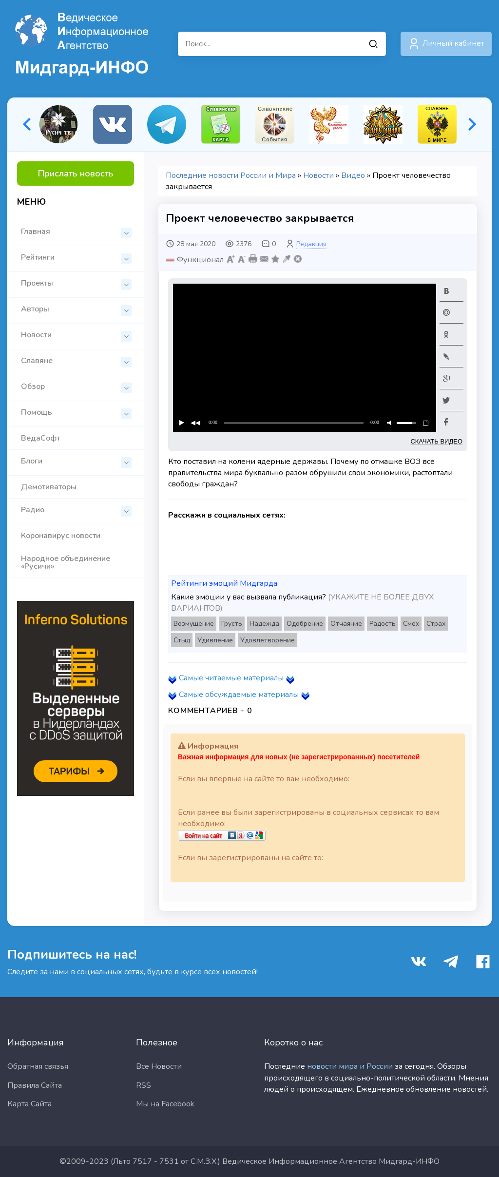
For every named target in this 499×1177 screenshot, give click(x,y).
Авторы (76, 310)
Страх (435, 623)
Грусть (231, 623)
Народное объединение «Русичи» (65, 562)
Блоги (76, 462)
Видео (353, 175)
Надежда (264, 623)
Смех (411, 623)
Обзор (76, 387)
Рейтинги (76, 258)
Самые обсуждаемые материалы (239, 694)
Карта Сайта (29, 1104)
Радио (76, 510)
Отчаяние (346, 623)
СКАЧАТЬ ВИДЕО (436, 441)
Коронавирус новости (60, 535)
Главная (76, 232)
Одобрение (305, 623)
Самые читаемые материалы (231, 678)
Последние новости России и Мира (231, 175)
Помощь (76, 413)
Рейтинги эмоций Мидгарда (224, 583)
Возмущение (193, 623)
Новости (76, 335)
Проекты (76, 284)
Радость (382, 623)
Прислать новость (76, 173)
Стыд (181, 640)
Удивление (215, 640)
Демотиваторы (49, 487)
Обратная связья (37, 1066)
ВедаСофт (40, 438)
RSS (143, 1085)
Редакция (311, 244)
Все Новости (159, 1066)
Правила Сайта (34, 1085)
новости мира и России (350, 1066)
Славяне (76, 361)
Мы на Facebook (165, 1104)
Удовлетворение (267, 640)
